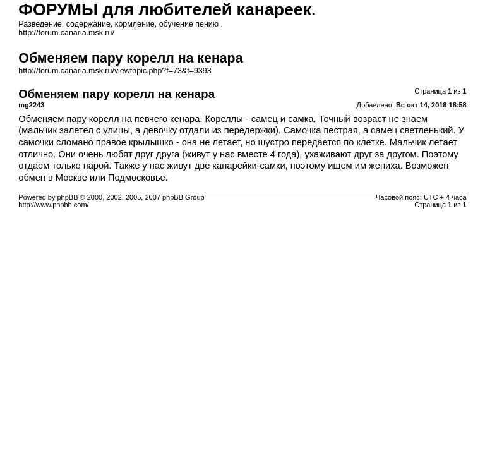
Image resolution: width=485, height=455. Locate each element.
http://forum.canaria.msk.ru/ (66, 32)
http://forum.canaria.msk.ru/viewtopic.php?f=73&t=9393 (114, 70)
